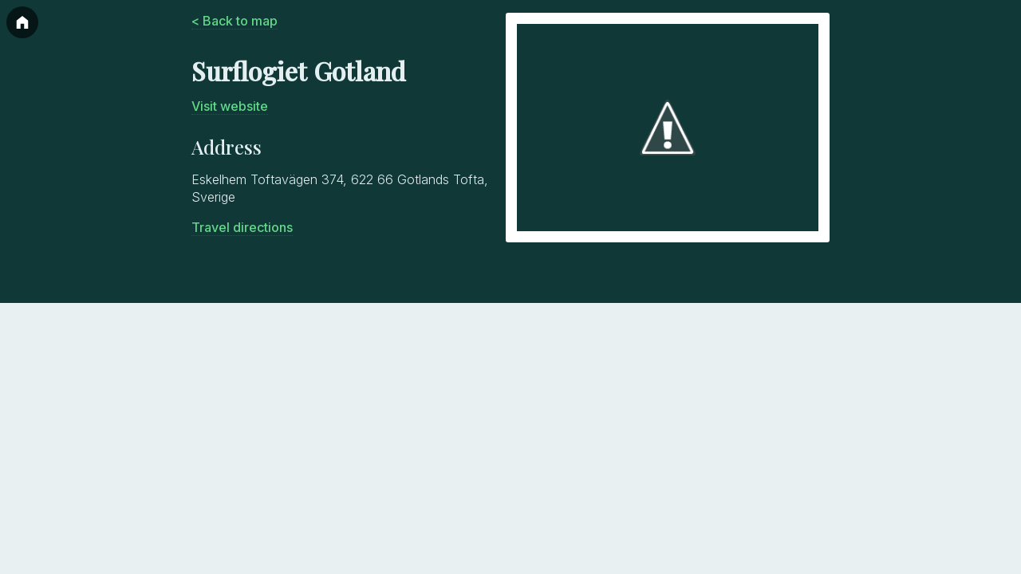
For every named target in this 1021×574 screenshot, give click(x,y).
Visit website (229, 106)
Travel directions (242, 227)
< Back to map (234, 21)
